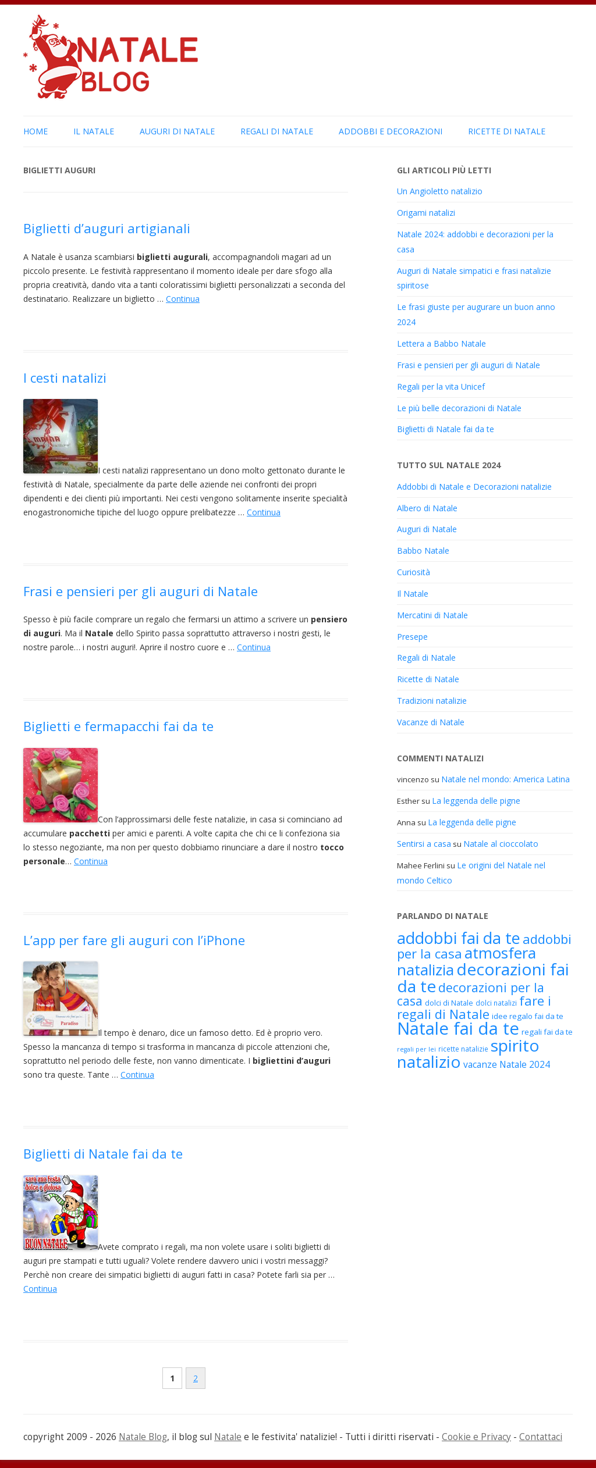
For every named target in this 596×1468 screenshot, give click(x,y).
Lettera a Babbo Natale (441, 343)
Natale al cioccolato (500, 843)
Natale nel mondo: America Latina (505, 779)
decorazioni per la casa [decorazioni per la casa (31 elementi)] (470, 994)
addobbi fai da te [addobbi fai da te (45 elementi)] (458, 938)
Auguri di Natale (177, 131)
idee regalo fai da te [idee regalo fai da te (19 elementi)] (527, 1016)
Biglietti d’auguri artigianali (106, 228)
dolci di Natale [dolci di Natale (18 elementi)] (449, 1003)
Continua (183, 298)
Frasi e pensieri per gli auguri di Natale (140, 591)
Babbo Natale (423, 550)
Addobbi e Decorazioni (390, 131)
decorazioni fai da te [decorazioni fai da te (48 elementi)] (483, 977)
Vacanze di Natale (430, 722)
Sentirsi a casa (424, 843)
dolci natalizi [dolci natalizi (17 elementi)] (496, 1002)
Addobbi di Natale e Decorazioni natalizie (474, 486)
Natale (228, 1437)
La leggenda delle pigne (476, 800)
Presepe (412, 636)
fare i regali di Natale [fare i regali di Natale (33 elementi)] (474, 1007)
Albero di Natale (427, 508)
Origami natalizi (426, 212)
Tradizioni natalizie (432, 700)
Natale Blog (143, 1437)
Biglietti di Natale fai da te (103, 1153)
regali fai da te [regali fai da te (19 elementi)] (547, 1032)
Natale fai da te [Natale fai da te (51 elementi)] (458, 1028)
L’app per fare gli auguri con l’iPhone (134, 940)
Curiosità (413, 572)
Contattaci (540, 1437)
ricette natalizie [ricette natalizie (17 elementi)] (463, 1048)
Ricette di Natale (506, 131)
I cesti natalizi (65, 377)
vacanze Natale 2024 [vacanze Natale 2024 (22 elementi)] (506, 1064)
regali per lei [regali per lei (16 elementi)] (416, 1049)
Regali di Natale (276, 131)
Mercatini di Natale (432, 615)
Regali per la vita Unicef (441, 386)
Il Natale (93, 131)
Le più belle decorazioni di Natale (459, 408)
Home (35, 131)
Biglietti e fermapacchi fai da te (118, 726)
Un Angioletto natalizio (440, 191)
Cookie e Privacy (476, 1437)
